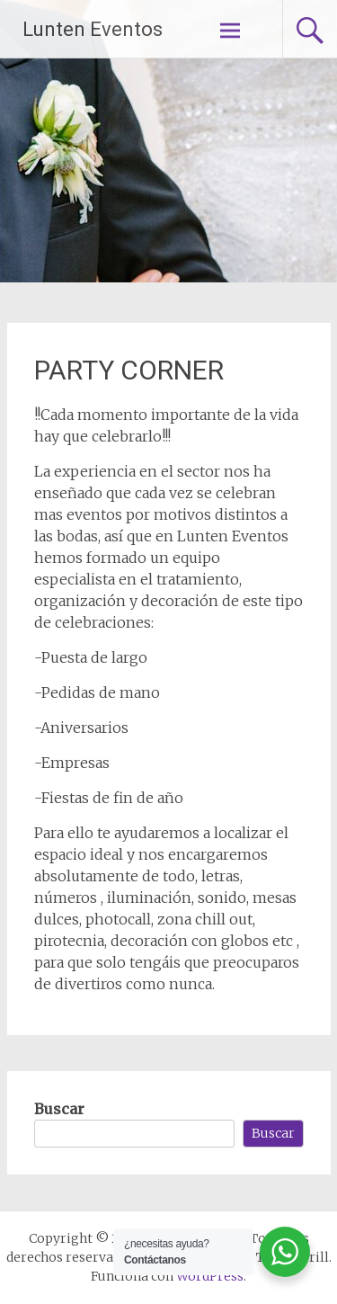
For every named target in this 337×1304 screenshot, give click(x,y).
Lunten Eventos (92, 29)
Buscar (59, 1109)
